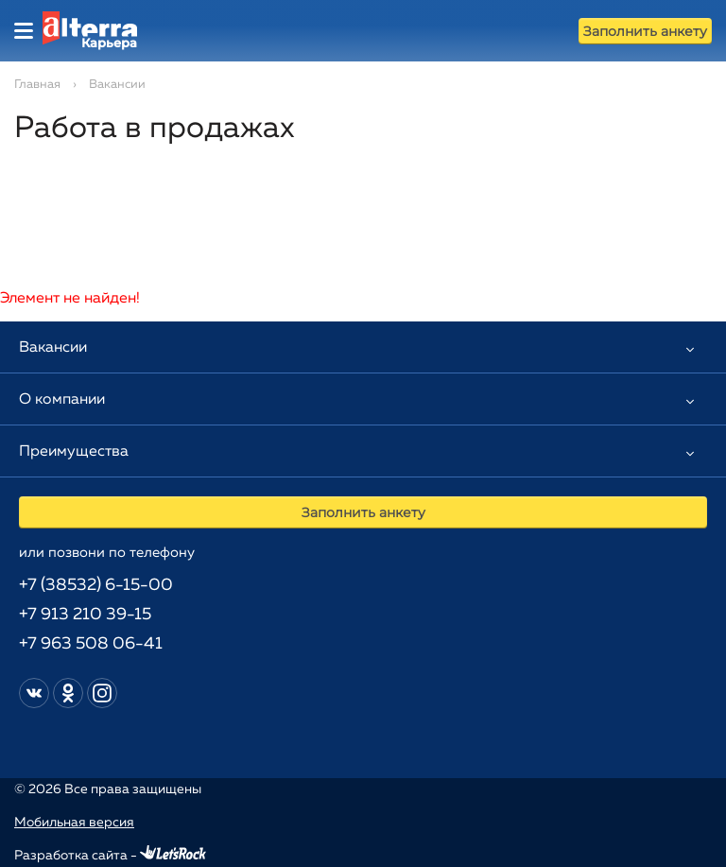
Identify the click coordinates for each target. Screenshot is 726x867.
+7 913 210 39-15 (85, 614)
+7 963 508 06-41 (91, 643)
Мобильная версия (74, 822)
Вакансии (53, 347)
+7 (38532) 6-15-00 (96, 585)
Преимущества (74, 452)
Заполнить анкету (645, 31)
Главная (37, 84)
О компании (62, 399)
